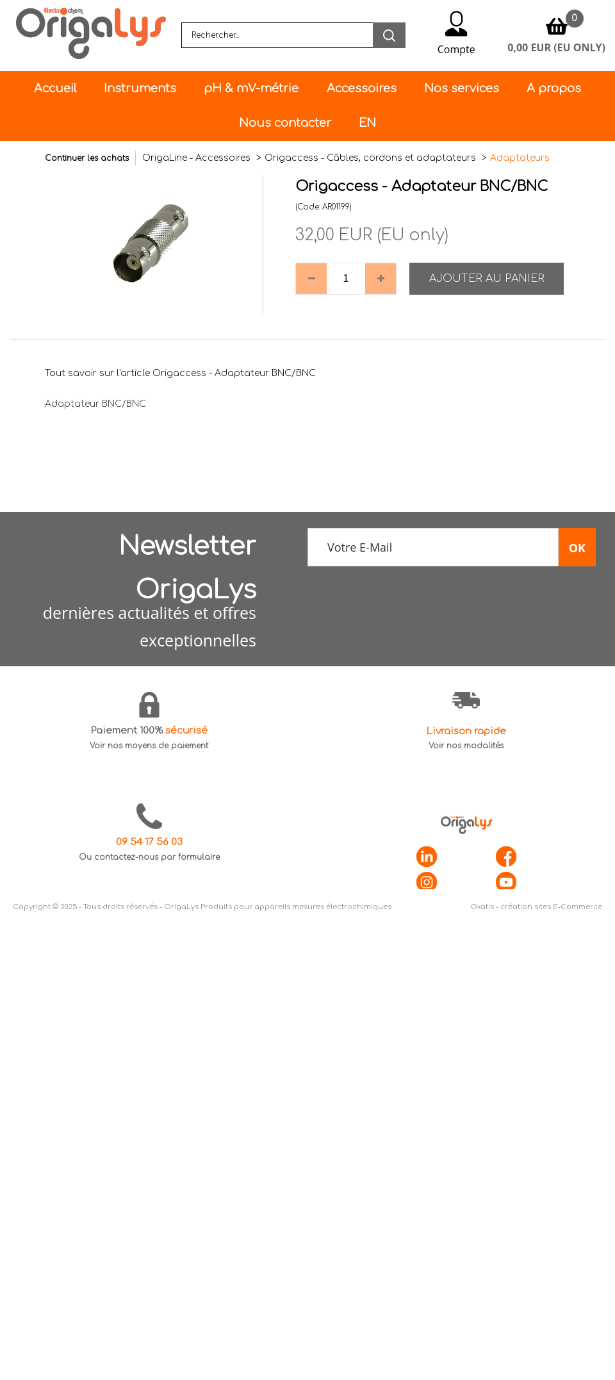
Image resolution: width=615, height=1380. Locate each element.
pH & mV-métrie (251, 88)
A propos (554, 88)
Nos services (461, 88)
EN (367, 123)
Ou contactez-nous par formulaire (149, 857)
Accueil (55, 88)
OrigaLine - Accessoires (197, 158)
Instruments (140, 88)
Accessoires (362, 88)
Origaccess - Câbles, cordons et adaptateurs (372, 158)
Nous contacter (285, 123)
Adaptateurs (520, 158)
